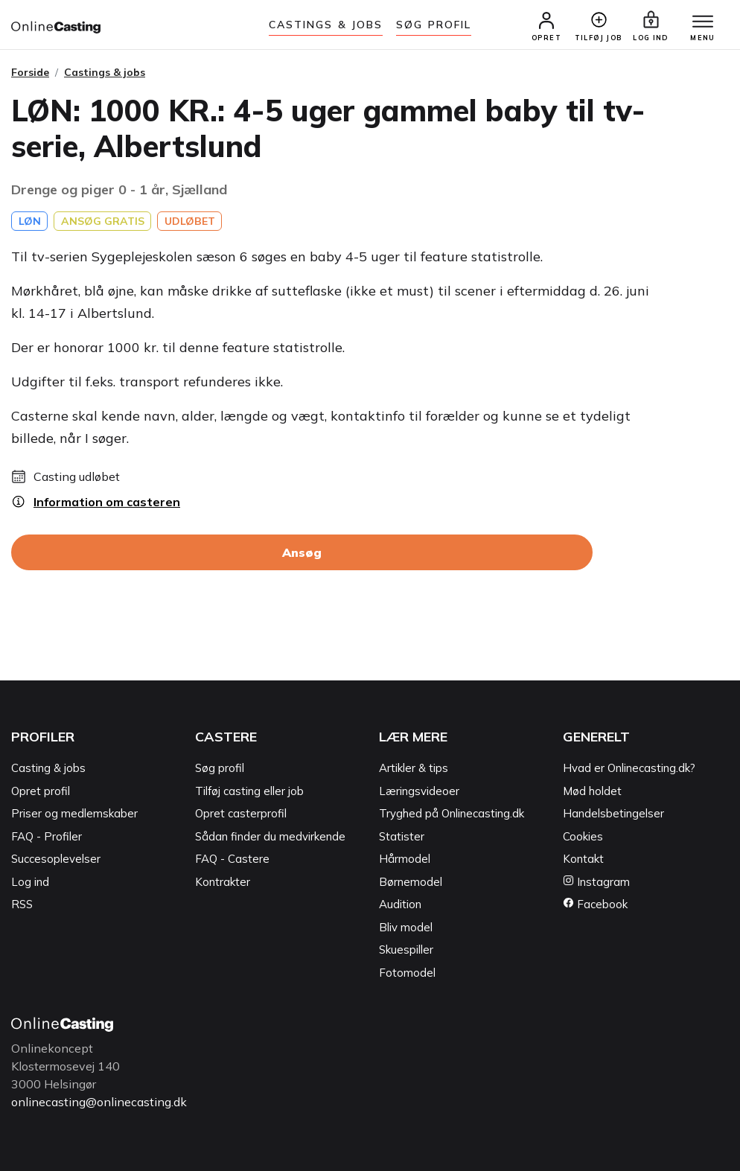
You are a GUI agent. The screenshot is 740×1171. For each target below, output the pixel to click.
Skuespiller (406, 949)
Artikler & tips (413, 768)
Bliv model (406, 927)
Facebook (595, 904)
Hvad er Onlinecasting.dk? (629, 768)
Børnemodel (410, 882)
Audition (400, 904)
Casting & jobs (48, 768)
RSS (22, 904)
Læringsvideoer (419, 791)
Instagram (596, 882)
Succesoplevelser (56, 859)
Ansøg (302, 552)
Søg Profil (433, 24)
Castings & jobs (326, 24)
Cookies (583, 836)
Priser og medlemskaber (74, 813)
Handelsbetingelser (613, 813)
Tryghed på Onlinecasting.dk (451, 813)
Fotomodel (407, 973)
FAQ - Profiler (46, 836)
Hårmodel (404, 859)
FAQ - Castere (232, 859)
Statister (401, 836)
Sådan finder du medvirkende (270, 836)
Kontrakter (222, 882)
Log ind (30, 882)
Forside (30, 72)
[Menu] (703, 22)
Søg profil (219, 768)
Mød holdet (592, 791)
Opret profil (40, 791)
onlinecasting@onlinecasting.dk (99, 1101)
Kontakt (583, 859)
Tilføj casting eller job (249, 791)
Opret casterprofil (241, 813)
